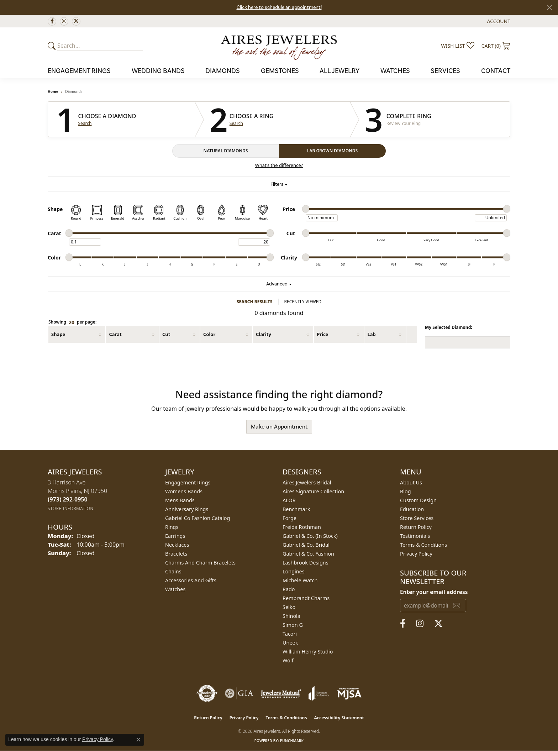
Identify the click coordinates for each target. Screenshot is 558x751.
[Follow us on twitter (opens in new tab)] (76, 21)
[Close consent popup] (138, 739)
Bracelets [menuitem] (176, 553)
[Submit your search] (53, 45)
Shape (58, 334)
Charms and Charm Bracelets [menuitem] (200, 562)
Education (412, 509)
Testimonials (415, 535)
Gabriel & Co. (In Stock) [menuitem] (310, 535)
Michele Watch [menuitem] (300, 580)
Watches (395, 71)
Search (85, 123)
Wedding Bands (158, 71)
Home (53, 91)
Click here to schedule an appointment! (279, 7)
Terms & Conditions (423, 544)
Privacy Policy (416, 553)
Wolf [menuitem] (288, 660)
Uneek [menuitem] (290, 642)
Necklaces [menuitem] (177, 544)
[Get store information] (71, 508)
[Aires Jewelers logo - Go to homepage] (279, 45)
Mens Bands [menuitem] (180, 500)
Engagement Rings (79, 71)
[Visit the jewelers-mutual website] (280, 693)
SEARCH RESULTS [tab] (255, 302)
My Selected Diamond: (448, 327)
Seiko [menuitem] (289, 607)
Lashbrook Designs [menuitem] (305, 562)
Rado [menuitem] (289, 589)
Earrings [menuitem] (175, 535)
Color (209, 334)
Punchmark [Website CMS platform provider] (292, 740)
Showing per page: (72, 322)
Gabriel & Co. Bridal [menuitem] (306, 544)
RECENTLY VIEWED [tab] (303, 302)
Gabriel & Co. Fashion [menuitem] (308, 553)
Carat (115, 334)
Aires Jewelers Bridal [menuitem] (307, 482)
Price (322, 334)
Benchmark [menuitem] (296, 509)
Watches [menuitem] (175, 589)
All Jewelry (339, 71)
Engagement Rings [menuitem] (188, 482)
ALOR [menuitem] (289, 500)
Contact (495, 71)
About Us (411, 482)
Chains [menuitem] (173, 571)
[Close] (549, 7)
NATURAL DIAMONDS (226, 151)
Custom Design (418, 500)
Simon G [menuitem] (293, 624)
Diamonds (222, 71)
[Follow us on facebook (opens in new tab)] (52, 21)
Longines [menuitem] (294, 571)
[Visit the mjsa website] (349, 693)
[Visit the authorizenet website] (207, 693)
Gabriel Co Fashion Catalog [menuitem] (197, 518)
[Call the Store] (68, 499)
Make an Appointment (279, 426)
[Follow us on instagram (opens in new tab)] (64, 21)
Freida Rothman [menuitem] (302, 527)
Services (445, 71)
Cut (166, 334)
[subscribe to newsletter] (456, 605)
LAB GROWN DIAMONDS (332, 151)
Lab (371, 334)
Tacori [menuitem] (290, 633)
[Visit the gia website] (239, 693)
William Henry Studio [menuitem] (308, 651)
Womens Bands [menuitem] (183, 491)
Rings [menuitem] (171, 527)
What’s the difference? (279, 165)
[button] (498, 21)
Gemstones (280, 71)
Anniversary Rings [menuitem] (186, 509)
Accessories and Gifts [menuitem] (190, 580)
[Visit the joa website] (319, 693)
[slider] (305, 208)
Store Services (416, 518)
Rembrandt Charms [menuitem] (306, 598)
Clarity (263, 334)
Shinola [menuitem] (291, 616)
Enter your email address (434, 591)
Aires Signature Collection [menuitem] (313, 491)
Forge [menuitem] (289, 518)
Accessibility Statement (339, 718)
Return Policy (416, 527)
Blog (405, 491)
